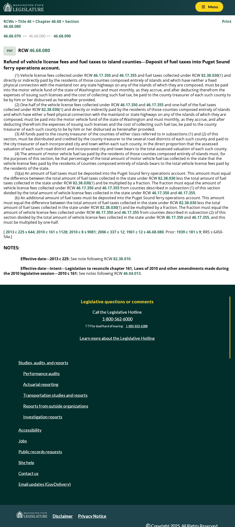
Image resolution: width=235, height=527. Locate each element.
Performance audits (41, 373)
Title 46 (24, 21)
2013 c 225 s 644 (20, 232)
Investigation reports (42, 416)
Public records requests (40, 451)
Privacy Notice (92, 516)
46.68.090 (62, 36)
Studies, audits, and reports (43, 362)
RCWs (9, 21)
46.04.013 (132, 273)
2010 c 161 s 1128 (51, 232)
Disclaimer (63, 516)
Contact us (28, 473)
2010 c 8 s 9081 (82, 232)
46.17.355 (128, 75)
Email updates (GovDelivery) (44, 484)
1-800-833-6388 (136, 326)
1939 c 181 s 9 (188, 232)
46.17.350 (102, 75)
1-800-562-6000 (117, 318)
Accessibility (30, 430)
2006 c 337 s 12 (111, 232)
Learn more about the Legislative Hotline (117, 338)
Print (226, 21)
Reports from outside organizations (55, 406)
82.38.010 (121, 258)
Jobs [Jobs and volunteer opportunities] (22, 440)
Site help (26, 462)
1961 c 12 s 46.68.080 (145, 232)
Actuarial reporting (40, 384)
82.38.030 (209, 75)
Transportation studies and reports (55, 395)
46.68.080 (39, 50)
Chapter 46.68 (48, 21)
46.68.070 (12, 36)
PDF (10, 51)
